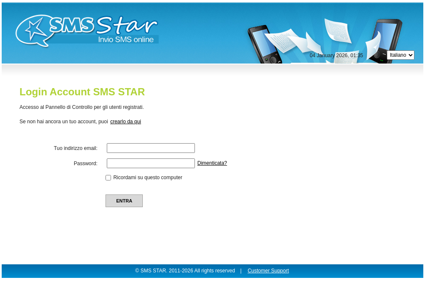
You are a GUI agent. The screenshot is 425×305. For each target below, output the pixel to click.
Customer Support (268, 271)
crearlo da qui (125, 122)
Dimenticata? (212, 163)
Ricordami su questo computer (147, 177)
